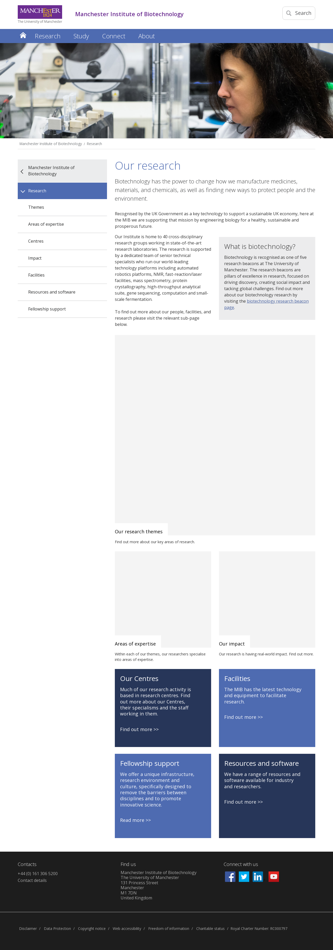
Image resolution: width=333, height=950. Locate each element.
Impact (34, 258)
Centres (36, 241)
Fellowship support (47, 309)
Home (23, 35)
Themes (36, 207)
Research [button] (48, 36)
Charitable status (210, 928)
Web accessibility (127, 928)
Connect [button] (113, 36)
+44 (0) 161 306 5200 (38, 873)
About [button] (146, 36)
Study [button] (81, 36)
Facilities (36, 275)
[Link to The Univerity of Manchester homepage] (40, 14)
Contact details (32, 880)
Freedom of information (168, 928)
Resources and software (51, 292)
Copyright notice (92, 928)
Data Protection (57, 928)
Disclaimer (28, 928)
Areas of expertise (46, 224)
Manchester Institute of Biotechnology (51, 143)
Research (94, 143)
